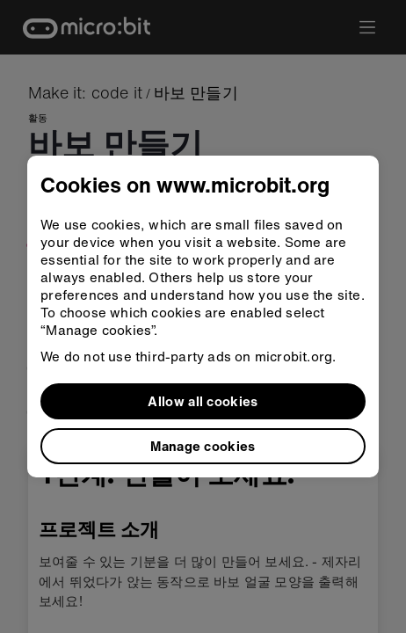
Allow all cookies (202, 401)
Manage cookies (202, 445)
